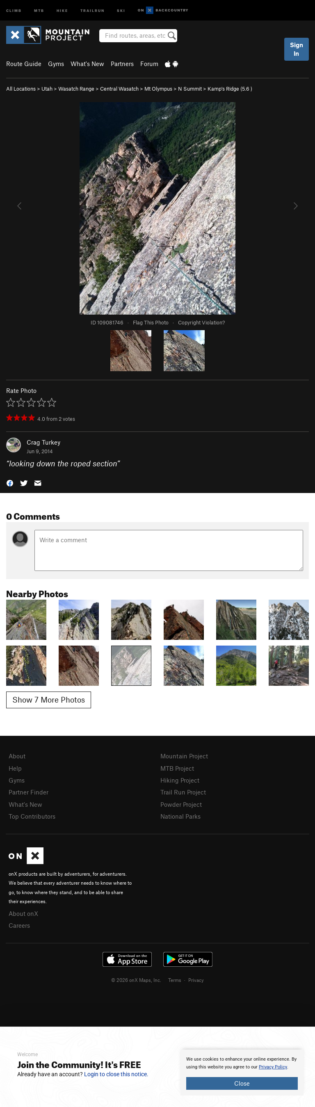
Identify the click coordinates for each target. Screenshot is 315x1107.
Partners (122, 63)
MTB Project (177, 768)
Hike (62, 10)
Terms (174, 980)
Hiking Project (179, 780)
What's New (87, 63)
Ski (121, 10)
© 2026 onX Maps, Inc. (136, 980)
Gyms (56, 63)
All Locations (21, 88)
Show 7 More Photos (48, 699)
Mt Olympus (158, 88)
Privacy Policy (273, 1067)
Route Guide (23, 63)
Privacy (196, 980)
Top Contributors (32, 816)
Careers (19, 925)
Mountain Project (184, 756)
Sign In (296, 49)
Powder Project (181, 804)
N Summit (190, 88)
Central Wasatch (119, 88)
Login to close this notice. (116, 1074)
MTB (39, 10)
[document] (242, 1072)
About (17, 756)
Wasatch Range (76, 88)
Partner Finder (28, 792)
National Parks (180, 816)
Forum (149, 63)
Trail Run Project (183, 792)
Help (15, 768)
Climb (14, 10)
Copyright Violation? (201, 322)
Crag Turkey (43, 442)
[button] (10, 482)
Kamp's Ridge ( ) (230, 88)
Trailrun (92, 10)
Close (242, 1083)
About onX (23, 913)
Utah (46, 88)
